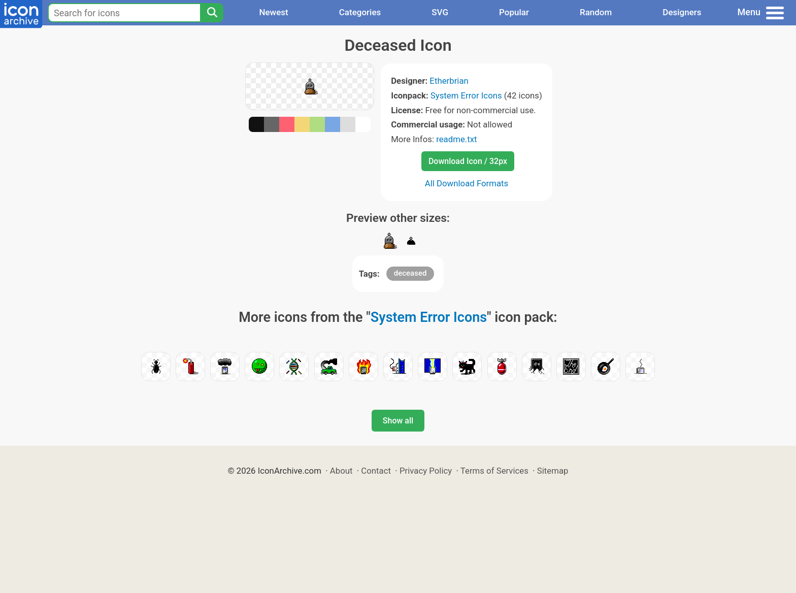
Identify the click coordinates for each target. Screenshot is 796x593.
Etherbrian (448, 81)
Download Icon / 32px (467, 161)
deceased (410, 273)
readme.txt (456, 139)
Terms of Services (494, 471)
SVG (440, 12)
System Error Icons (466, 95)
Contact (376, 471)
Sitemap (553, 471)
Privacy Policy (426, 471)
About (341, 471)
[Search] (211, 12)
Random (596, 12)
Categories (360, 12)
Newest (273, 12)
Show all (398, 420)
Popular (514, 12)
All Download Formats (467, 183)
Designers (681, 12)
